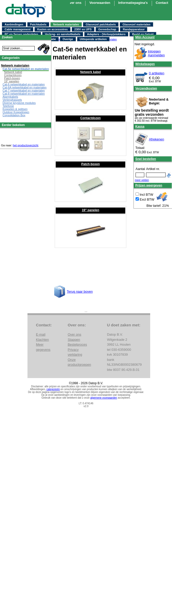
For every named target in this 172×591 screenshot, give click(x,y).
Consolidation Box (14, 115)
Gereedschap (107, 29)
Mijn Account (145, 37)
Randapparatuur (134, 29)
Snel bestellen (145, 159)
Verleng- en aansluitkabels (62, 34)
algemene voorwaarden (103, 397)
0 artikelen (156, 73)
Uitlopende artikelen (93, 39)
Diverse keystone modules (19, 102)
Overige (68, 39)
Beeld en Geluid (143, 34)
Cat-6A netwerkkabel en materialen (24, 87)
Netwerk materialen (66, 24)
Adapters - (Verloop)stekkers (106, 34)
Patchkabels (38, 24)
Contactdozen (90, 118)
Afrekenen (156, 139)
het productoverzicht (25, 145)
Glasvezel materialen (136, 24)
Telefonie (8, 106)
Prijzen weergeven (148, 185)
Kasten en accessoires (52, 29)
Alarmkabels (10, 96)
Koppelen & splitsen (15, 109)
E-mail (40, 334)
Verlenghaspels (12, 99)
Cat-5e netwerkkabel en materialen (26, 68)
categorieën (53, 389)
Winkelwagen (145, 64)
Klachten (42, 340)
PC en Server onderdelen (21, 34)
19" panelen (90, 210)
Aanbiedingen (14, 24)
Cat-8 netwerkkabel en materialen (24, 93)
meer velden (142, 180)
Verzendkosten (146, 88)
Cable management (18, 29)
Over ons (74, 3)
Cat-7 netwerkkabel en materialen (24, 90)
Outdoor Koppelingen (16, 112)
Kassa (139, 126)
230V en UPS (83, 29)
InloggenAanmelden (156, 53)
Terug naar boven (80, 291)
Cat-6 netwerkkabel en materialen (24, 84)
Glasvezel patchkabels (101, 24)
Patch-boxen (90, 164)
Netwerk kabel (90, 72)
